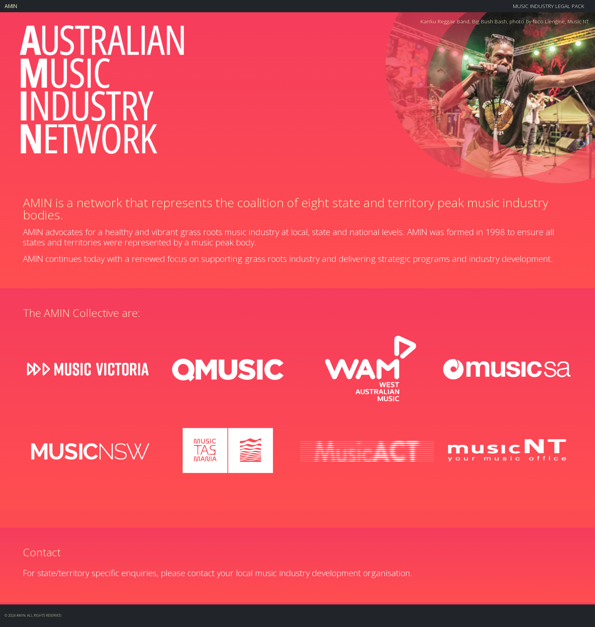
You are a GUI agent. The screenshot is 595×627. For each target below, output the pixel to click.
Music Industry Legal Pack (548, 6)
